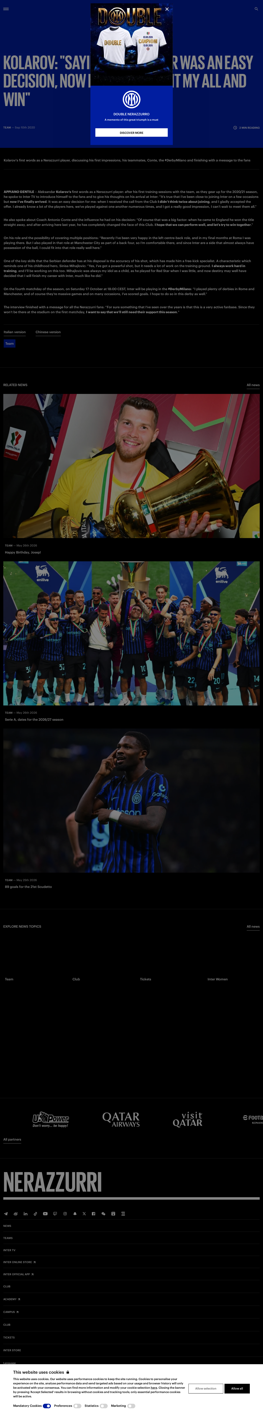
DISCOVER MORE (131, 133)
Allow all (237, 1388)
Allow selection (205, 1388)
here (154, 1388)
